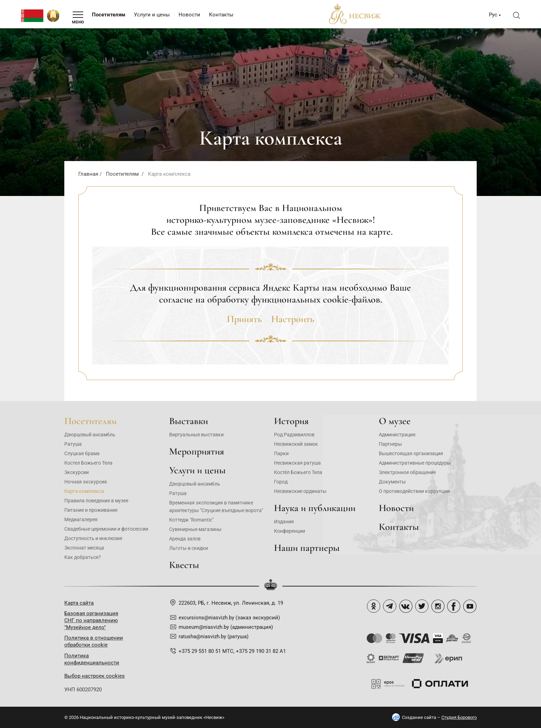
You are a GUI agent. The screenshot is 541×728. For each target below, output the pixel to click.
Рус (493, 15)
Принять (244, 319)
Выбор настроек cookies (94, 676)
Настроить (292, 319)
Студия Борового (459, 717)
